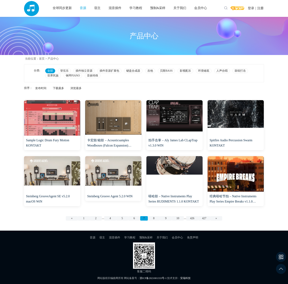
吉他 (150, 70)
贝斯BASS (166, 70)
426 (192, 218)
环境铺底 (203, 70)
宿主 (97, 8)
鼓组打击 (240, 70)
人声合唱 (222, 70)
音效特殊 (92, 75)
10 (177, 218)
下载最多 (58, 88)
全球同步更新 (62, 8)
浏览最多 (76, 88)
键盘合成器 (133, 70)
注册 (260, 8)
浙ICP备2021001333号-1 (153, 278)
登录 (251, 8)
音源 (83, 8)
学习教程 (135, 8)
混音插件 (115, 8)
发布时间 (40, 88)
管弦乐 (64, 70)
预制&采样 (157, 8)
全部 (50, 70)
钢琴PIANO (73, 75)
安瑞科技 (185, 278)
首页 (42, 58)
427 (204, 218)
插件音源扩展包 (109, 70)
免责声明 (192, 237)
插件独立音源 (84, 70)
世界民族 (53, 75)
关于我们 (179, 8)
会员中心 (200, 8)
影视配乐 (185, 70)
